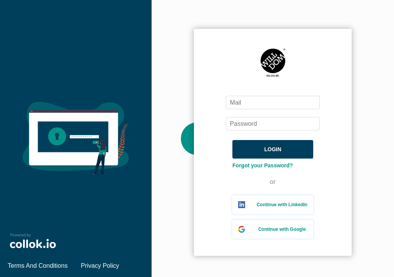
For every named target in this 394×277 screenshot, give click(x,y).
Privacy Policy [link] (100, 265)
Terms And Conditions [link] (38, 265)
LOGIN (272, 149)
